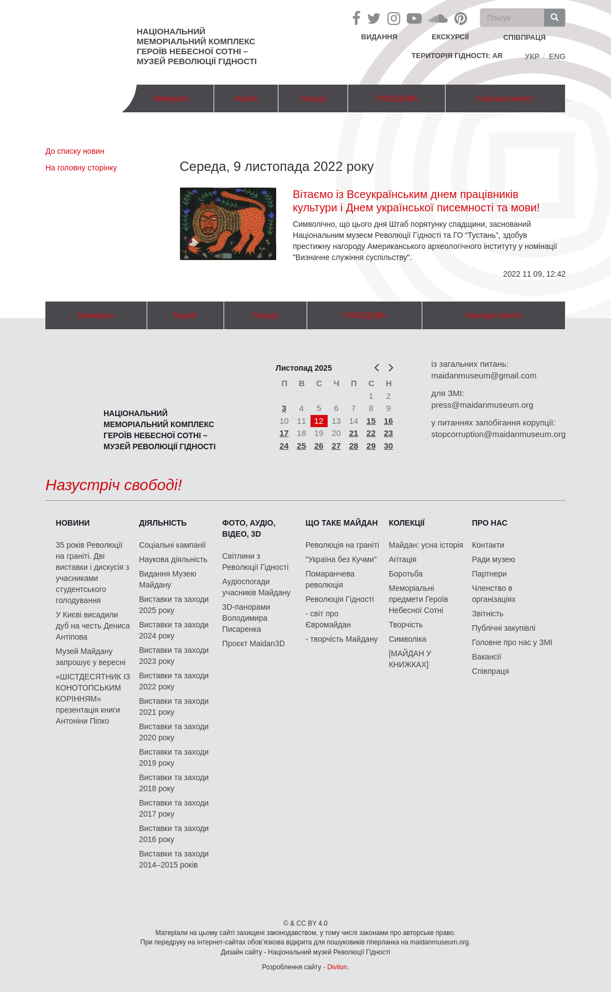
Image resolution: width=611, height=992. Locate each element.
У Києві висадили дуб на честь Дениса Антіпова (93, 625)
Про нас (490, 522)
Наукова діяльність (173, 559)
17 (284, 433)
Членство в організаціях (494, 594)
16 (388, 420)
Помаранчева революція (330, 579)
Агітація (402, 559)
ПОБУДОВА (396, 98)
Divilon (337, 967)
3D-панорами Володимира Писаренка (246, 618)
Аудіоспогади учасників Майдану (256, 587)
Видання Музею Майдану (167, 579)
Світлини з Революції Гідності (255, 562)
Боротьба (405, 573)
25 (301, 445)
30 (388, 445)
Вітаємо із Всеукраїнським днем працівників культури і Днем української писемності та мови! (416, 201)
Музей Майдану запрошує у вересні (91, 657)
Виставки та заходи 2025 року (174, 605)
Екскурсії (450, 37)
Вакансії (486, 656)
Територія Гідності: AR (457, 55)
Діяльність (163, 522)
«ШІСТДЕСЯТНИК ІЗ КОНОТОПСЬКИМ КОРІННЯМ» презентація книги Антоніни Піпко (93, 698)
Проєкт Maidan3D (253, 643)
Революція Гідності (340, 599)
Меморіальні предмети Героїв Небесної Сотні (418, 599)
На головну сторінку (81, 167)
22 (371, 433)
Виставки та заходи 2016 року (174, 834)
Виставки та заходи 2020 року (174, 732)
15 (371, 420)
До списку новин (74, 151)
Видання (379, 37)
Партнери (489, 573)
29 (371, 445)
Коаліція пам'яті (505, 98)
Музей (246, 98)
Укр (532, 56)
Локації (313, 98)
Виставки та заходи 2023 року (174, 656)
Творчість (406, 624)
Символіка (407, 639)
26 (319, 445)
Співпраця (490, 671)
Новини (73, 522)
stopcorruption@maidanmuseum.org (498, 434)
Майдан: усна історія (426, 545)
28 (354, 445)
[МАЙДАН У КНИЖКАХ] (410, 659)
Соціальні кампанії (172, 545)
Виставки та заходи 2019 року (174, 757)
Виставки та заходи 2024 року (174, 630)
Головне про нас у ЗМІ (512, 642)
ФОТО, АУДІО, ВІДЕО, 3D (249, 528)
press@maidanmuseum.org (482, 404)
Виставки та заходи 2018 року (174, 783)
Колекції (406, 522)
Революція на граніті (342, 545)
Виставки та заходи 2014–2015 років (174, 859)
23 (388, 433)
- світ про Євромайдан (328, 619)
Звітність (488, 613)
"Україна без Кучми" (341, 559)
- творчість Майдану (342, 639)
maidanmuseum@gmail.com (483, 375)
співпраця (524, 37)
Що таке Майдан (342, 522)
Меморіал (171, 98)
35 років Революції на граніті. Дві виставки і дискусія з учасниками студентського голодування (93, 573)
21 (354, 433)
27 (336, 445)
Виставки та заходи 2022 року (174, 681)
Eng (557, 56)
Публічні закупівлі (504, 628)
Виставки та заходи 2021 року (174, 706)
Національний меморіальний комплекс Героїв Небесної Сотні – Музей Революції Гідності (197, 46)
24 (284, 445)
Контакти (488, 545)
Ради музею (493, 559)
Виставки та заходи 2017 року (174, 808)
